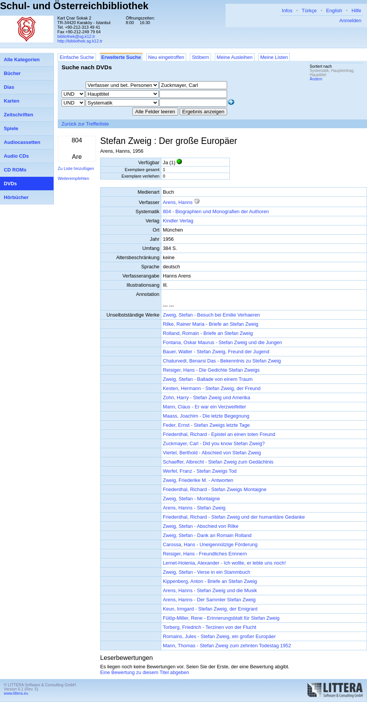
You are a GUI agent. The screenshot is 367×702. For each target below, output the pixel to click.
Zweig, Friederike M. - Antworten (198, 480)
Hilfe (356, 10)
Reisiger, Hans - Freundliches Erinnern (205, 554)
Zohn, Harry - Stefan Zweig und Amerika (206, 397)
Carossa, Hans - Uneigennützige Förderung (210, 544)
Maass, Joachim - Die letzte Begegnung (206, 416)
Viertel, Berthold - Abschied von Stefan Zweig (212, 452)
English (334, 10)
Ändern (316, 79)
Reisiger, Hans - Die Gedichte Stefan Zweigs (211, 370)
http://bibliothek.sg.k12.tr (79, 41)
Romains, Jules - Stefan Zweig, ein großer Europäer (219, 636)
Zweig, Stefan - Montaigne (191, 498)
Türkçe (309, 10)
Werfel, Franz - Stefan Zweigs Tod (200, 471)
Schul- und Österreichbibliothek (74, 5)
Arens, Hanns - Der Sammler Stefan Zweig (209, 599)
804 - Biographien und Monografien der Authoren (216, 211)
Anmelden (350, 20)
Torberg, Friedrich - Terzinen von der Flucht (209, 627)
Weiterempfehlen (73, 178)
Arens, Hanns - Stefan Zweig (194, 508)
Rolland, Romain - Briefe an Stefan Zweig (208, 333)
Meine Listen (274, 57)
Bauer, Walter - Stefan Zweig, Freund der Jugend (216, 351)
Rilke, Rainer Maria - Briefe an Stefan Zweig (210, 324)
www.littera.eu (16, 693)
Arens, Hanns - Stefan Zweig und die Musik (210, 590)
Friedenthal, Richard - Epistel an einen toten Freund (219, 434)
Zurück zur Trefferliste (85, 124)
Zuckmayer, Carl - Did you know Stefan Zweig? (214, 443)
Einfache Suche (77, 57)
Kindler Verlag (178, 221)
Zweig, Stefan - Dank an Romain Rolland (207, 535)
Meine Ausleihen (235, 57)
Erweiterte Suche (121, 57)
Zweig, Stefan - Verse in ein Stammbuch (206, 572)
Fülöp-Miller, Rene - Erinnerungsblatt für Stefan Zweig (221, 618)
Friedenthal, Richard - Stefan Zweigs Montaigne (214, 489)
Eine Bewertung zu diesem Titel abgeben (144, 672)
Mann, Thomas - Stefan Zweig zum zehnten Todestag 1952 (227, 645)
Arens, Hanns (178, 202)
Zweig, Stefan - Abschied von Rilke (201, 526)
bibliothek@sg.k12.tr (76, 36)
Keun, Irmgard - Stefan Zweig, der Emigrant (210, 609)
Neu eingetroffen (166, 57)
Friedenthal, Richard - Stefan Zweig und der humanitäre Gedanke (234, 517)
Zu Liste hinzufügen (76, 168)
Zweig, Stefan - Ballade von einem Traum (208, 379)
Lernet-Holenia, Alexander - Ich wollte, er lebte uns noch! (224, 563)
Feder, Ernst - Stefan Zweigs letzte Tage (206, 425)
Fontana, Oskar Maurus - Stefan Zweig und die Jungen (222, 342)
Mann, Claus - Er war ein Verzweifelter (204, 407)
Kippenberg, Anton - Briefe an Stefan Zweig (210, 581)
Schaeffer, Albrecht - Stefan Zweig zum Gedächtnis (218, 462)
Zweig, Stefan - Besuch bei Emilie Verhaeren (211, 315)
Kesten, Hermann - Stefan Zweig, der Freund (211, 388)
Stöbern (200, 57)
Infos (287, 10)
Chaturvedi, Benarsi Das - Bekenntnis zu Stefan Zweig (222, 361)
